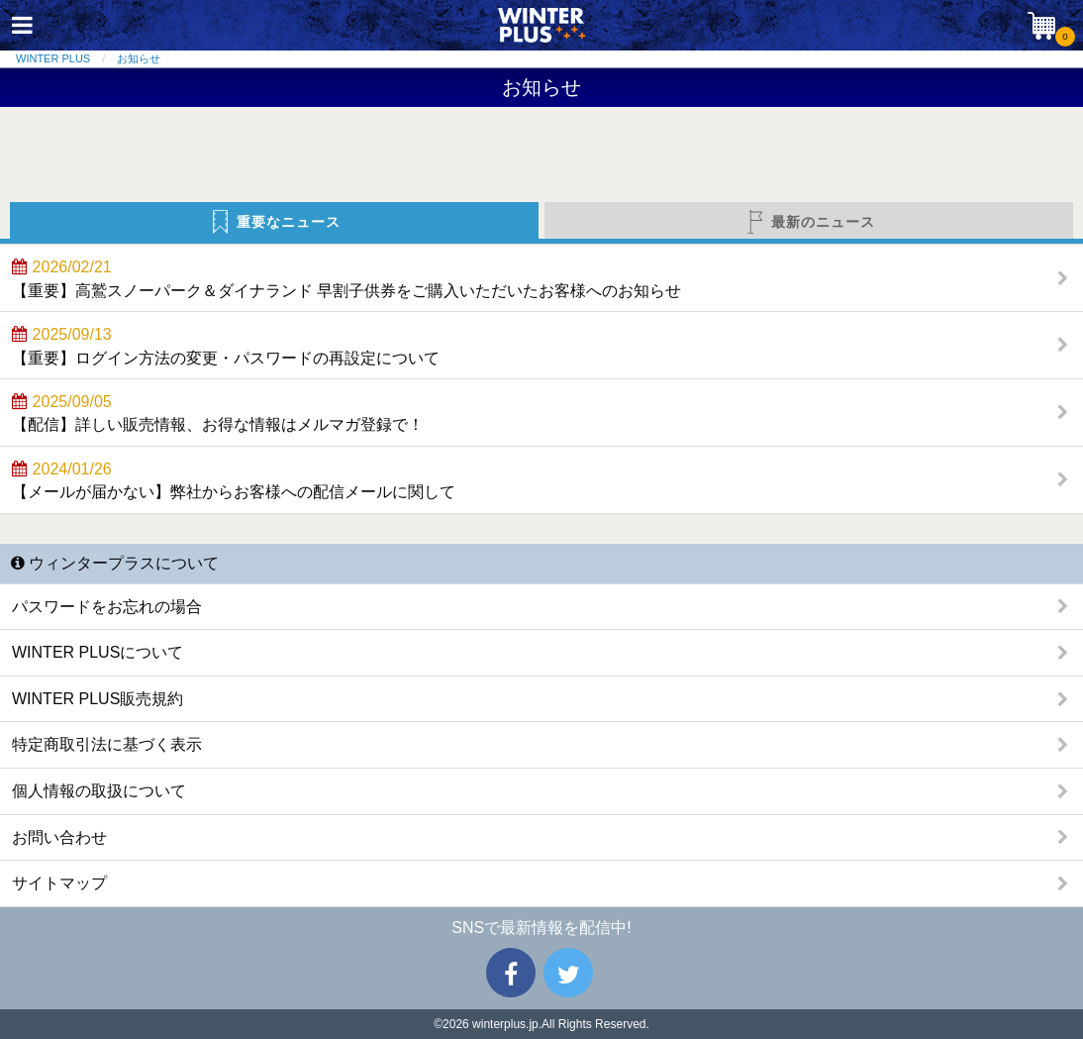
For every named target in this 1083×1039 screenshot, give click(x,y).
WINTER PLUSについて (97, 652)
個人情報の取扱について (99, 790)
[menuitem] (66, 59)
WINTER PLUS (53, 58)
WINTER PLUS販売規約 (97, 698)
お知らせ (138, 58)
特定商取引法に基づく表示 (107, 744)
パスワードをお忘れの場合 (107, 606)
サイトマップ (59, 883)
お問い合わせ (59, 837)
